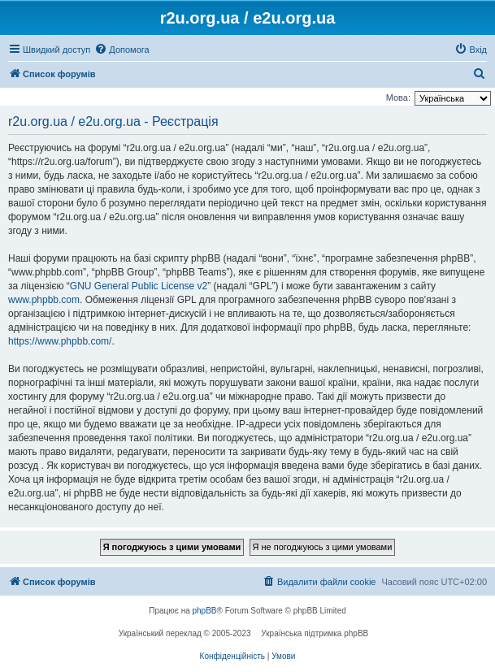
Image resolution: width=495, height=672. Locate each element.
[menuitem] (121, 49)
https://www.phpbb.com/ (59, 341)
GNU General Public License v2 (138, 286)
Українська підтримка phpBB (314, 633)
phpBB (205, 610)
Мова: (398, 97)
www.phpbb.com (44, 300)
